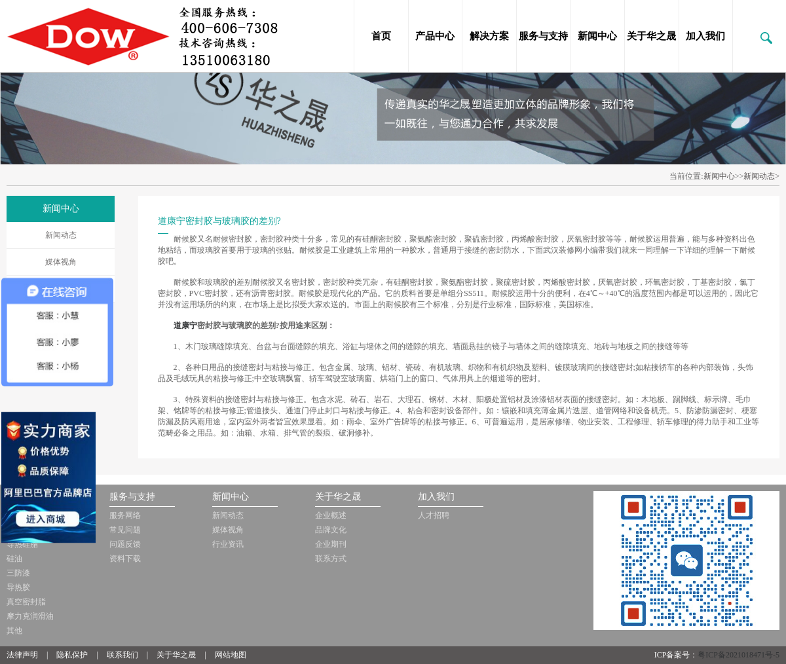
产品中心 (435, 36)
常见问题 (125, 529)
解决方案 (489, 36)
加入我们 (705, 36)
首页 (381, 36)
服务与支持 (543, 36)
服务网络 (125, 515)
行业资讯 (228, 544)
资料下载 (125, 558)
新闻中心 (597, 36)
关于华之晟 (651, 36)
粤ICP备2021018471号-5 (738, 654)
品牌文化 (330, 529)
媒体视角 (61, 262)
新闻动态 (61, 235)
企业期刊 (330, 544)
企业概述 (330, 515)
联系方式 (330, 558)
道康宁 (185, 325)
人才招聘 (433, 515)
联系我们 (122, 654)
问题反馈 (125, 544)
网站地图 (230, 654)
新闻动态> (761, 176)
